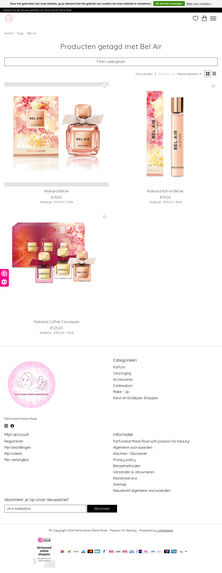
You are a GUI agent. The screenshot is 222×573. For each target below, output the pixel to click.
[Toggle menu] (213, 18)
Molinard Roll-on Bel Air (165, 191)
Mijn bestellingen (17, 447)
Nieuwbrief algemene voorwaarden (141, 490)
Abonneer (102, 508)
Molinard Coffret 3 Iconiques (56, 322)
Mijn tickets (13, 453)
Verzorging (122, 373)
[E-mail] (45, 509)
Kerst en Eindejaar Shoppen (135, 398)
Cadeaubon (122, 385)
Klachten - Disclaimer (130, 453)
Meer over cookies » (199, 3)
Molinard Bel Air (56, 191)
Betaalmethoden (126, 466)
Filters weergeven (111, 61)
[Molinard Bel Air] (56, 134)
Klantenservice (125, 478)
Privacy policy (124, 460)
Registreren (13, 441)
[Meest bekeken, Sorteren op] (189, 74)
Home (8, 33)
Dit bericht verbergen (169, 3)
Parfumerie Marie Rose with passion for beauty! (151, 441)
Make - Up (121, 392)
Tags (20, 33)
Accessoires (123, 379)
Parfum (119, 367)
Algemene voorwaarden (132, 447)
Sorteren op (166, 74)
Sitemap (120, 484)
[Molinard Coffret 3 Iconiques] (56, 265)
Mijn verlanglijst (16, 460)
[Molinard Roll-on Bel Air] (165, 134)
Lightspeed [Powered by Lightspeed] (165, 530)
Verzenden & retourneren (133, 472)
